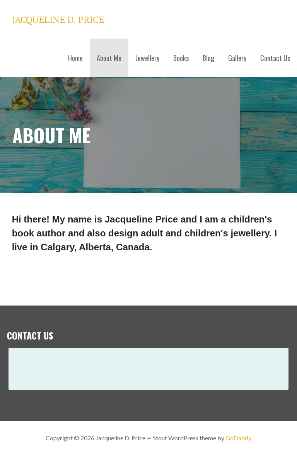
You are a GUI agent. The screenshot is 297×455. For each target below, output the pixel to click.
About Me (109, 58)
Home (75, 58)
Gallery (237, 58)
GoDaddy (238, 437)
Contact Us (275, 58)
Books (181, 58)
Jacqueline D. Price (58, 19)
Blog (208, 58)
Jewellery (147, 58)
